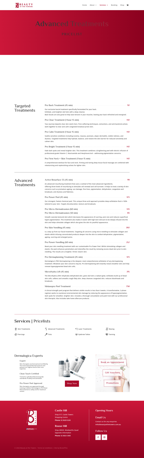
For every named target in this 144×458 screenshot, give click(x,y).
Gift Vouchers (112, 373)
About (92, 5)
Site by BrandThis (61, 448)
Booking (114, 5)
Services (103, 5)
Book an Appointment (112, 362)
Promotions (112, 383)
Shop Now (72, 383)
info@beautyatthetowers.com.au (108, 424)
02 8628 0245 (66, 420)
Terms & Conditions (45, 448)
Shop (122, 5)
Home (84, 5)
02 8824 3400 (66, 436)
